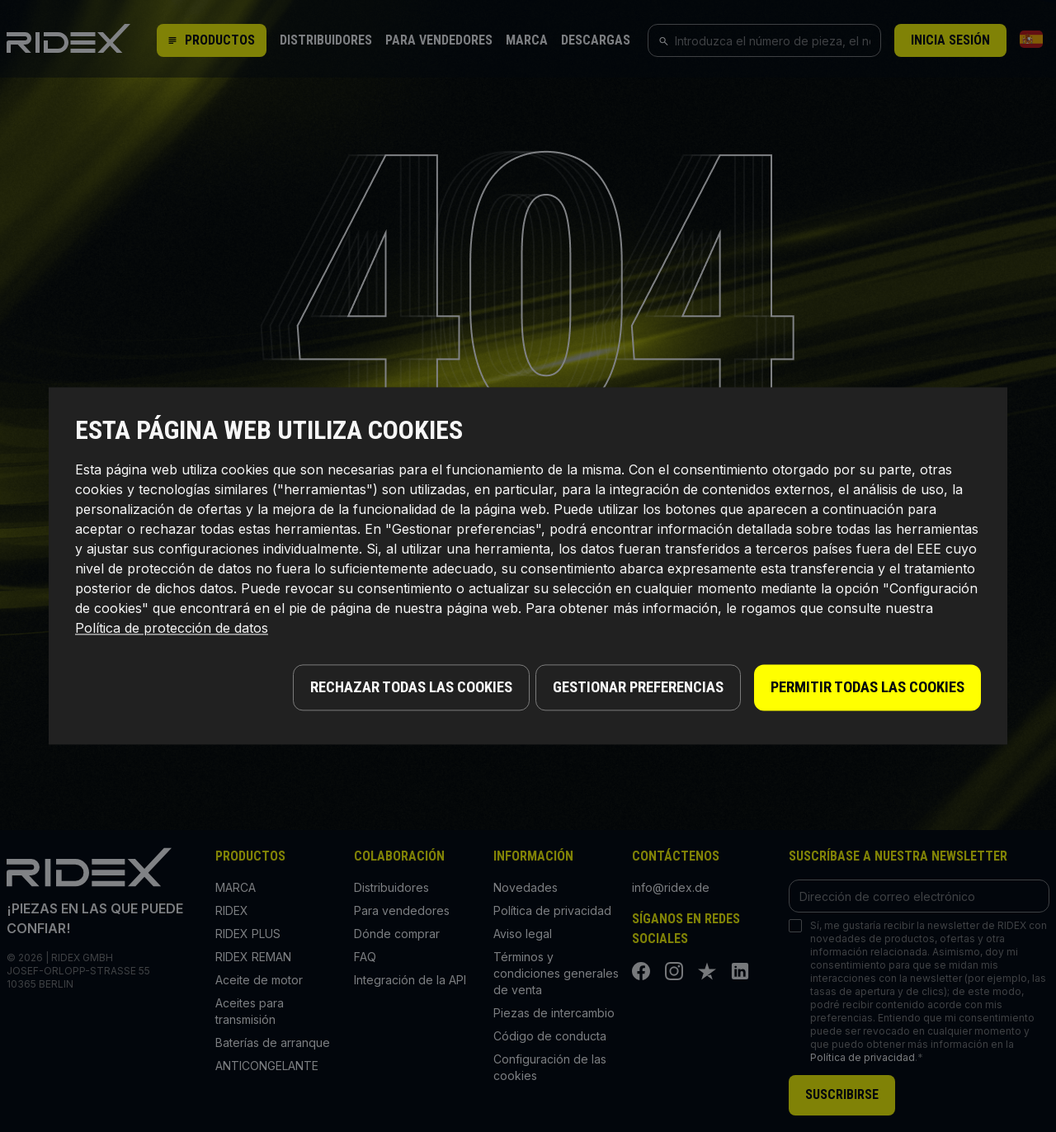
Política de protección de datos (171, 632)
